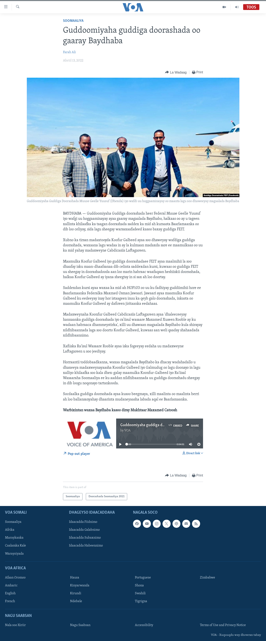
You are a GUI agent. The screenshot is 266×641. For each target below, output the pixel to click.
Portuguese (143, 577)
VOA (127, 430)
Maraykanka (14, 538)
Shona (139, 585)
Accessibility (144, 625)
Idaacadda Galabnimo (84, 530)
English (10, 593)
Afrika (9, 530)
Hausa (74, 577)
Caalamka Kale (15, 546)
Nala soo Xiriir (15, 625)
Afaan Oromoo (15, 577)
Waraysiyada (14, 553)
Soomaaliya (73, 21)
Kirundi (75, 593)
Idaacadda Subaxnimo (85, 538)
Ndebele (76, 601)
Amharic (11, 585)
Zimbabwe (207, 577)
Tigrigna (141, 601)
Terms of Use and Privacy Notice (223, 625)
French (10, 601)
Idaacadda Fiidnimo (83, 522)
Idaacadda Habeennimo (86, 546)
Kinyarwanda (79, 585)
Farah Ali (69, 52)
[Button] (175, 72)
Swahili (140, 593)
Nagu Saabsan (80, 625)
